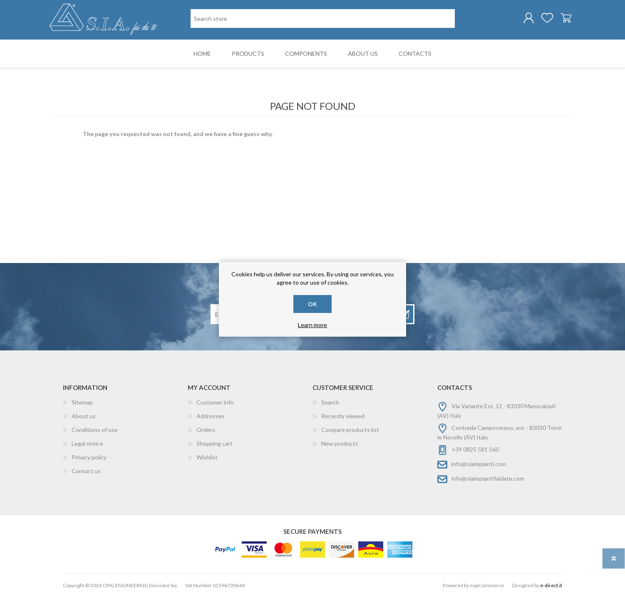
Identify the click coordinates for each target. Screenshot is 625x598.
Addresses (210, 417)
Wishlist (207, 458)
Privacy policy (89, 458)
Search (330, 403)
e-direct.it (551, 586)
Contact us (86, 472)
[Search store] (323, 19)
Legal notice (87, 444)
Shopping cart (563, 18)
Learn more (312, 324)
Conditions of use (95, 430)
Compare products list (350, 430)
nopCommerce (487, 586)
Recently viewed (343, 417)
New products (339, 444)
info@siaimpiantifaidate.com (487, 479)
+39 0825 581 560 (475, 450)
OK (312, 304)
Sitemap (82, 403)
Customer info (215, 403)
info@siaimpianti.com (478, 465)
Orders (205, 430)
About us (84, 417)
